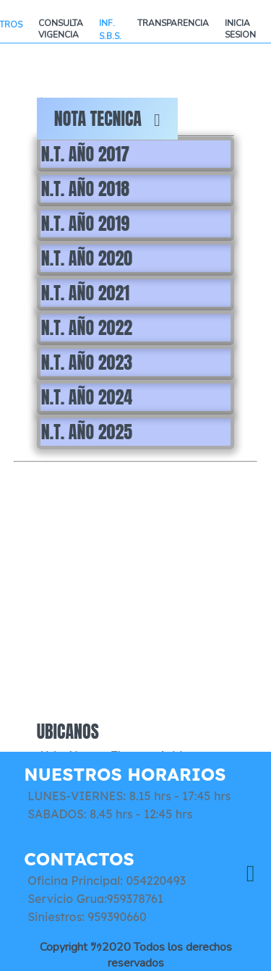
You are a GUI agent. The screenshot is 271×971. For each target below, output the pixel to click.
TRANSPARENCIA (173, 23)
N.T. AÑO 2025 (86, 432)
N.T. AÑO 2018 (85, 189)
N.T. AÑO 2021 (85, 293)
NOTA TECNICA (107, 119)
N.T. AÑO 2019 (85, 224)
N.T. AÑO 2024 (86, 397)
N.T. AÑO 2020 (86, 258)
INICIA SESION (240, 29)
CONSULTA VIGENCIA (60, 29)
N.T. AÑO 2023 (86, 362)
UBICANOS (68, 731)
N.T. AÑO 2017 (85, 154)
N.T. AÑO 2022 (86, 328)
